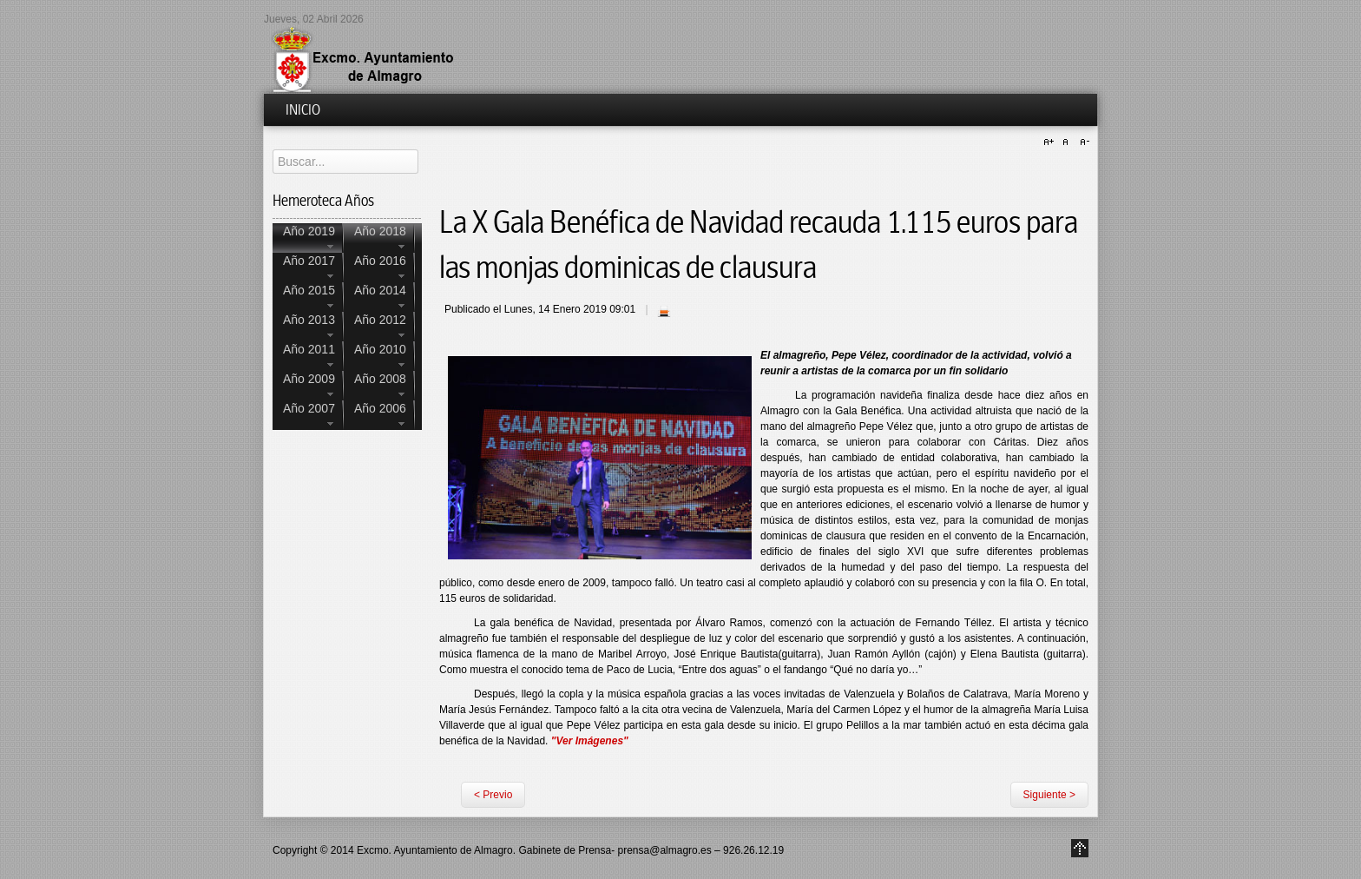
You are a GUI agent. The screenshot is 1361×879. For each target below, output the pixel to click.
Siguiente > (1049, 795)
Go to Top (1079, 848)
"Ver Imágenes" (589, 741)
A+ (1051, 142)
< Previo (493, 795)
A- (1082, 142)
